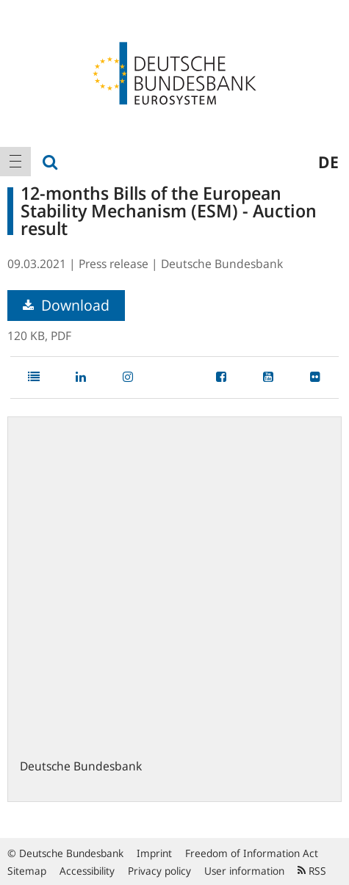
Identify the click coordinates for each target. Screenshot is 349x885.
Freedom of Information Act (251, 853)
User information (244, 871)
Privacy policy (159, 871)
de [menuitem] (328, 162)
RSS (312, 871)
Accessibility (87, 871)
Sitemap (26, 871)
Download (66, 305)
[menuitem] (15, 161)
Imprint (154, 853)
